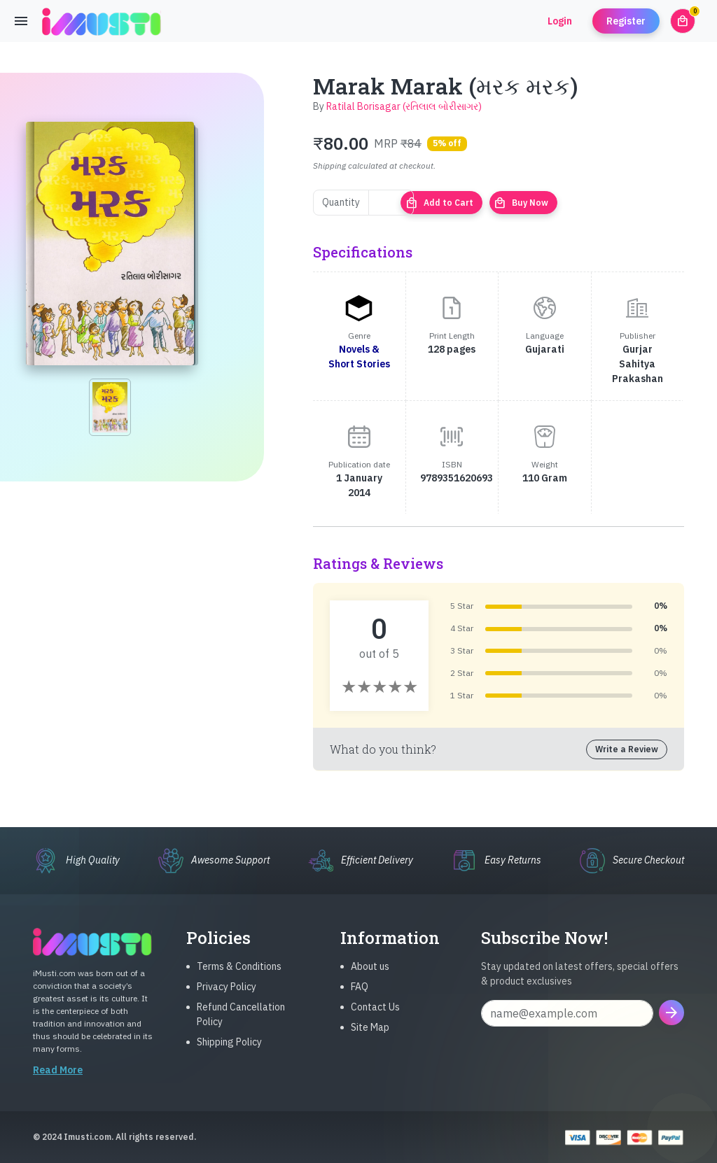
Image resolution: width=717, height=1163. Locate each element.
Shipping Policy (229, 1053)
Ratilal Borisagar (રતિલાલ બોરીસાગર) (404, 106)
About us (370, 977)
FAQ (359, 998)
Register (626, 21)
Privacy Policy (226, 998)
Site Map (370, 1038)
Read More (58, 1081)
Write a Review (626, 749)
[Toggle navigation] (21, 21)
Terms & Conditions (239, 977)
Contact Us (375, 1018)
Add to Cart (439, 203)
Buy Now (521, 203)
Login (560, 21)
